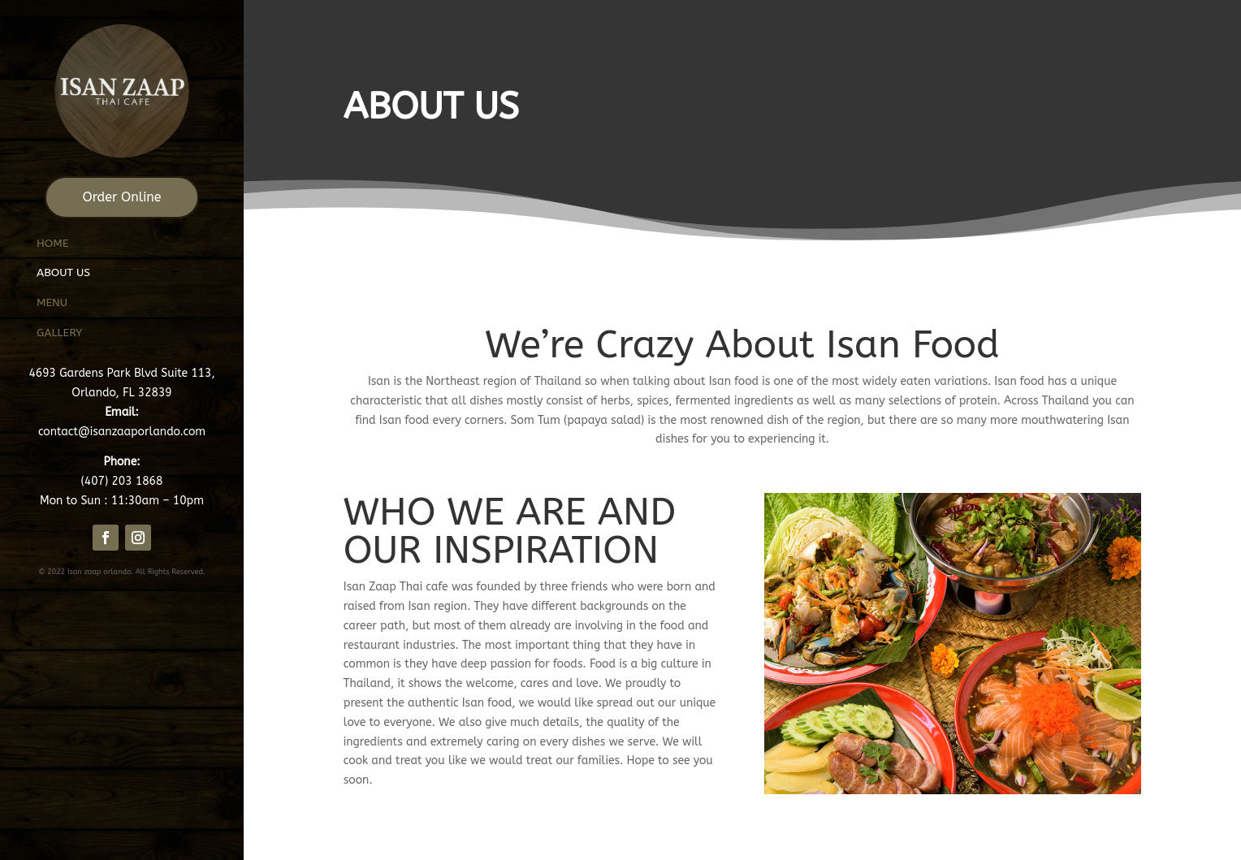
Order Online (122, 197)
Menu (52, 302)
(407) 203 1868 (122, 481)
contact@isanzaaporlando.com (121, 432)
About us (65, 272)
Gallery (59, 332)
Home (52, 243)
